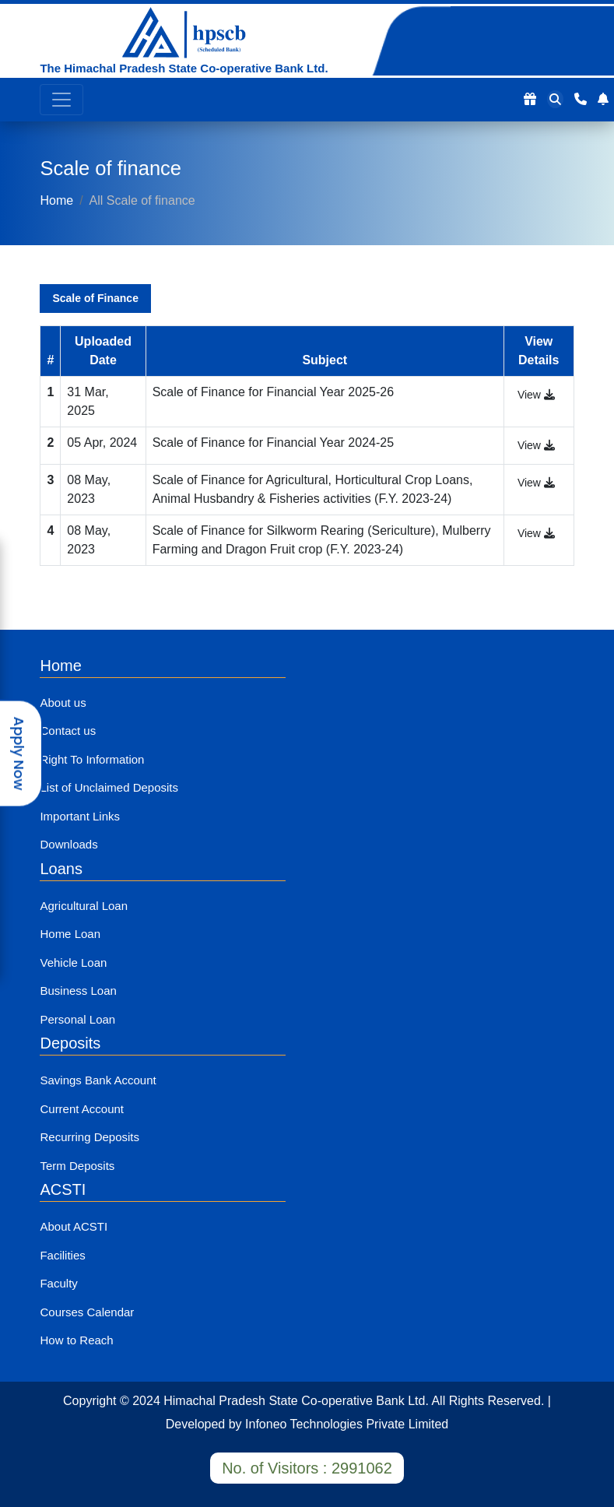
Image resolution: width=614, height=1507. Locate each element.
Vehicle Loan (73, 962)
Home (56, 200)
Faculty (58, 1283)
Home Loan (70, 933)
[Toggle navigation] (61, 99)
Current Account (82, 1108)
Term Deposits (77, 1165)
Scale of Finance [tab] (95, 298)
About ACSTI (73, 1226)
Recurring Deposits (89, 1136)
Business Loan (78, 990)
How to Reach (76, 1340)
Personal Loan (77, 1019)
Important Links (80, 816)
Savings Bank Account (98, 1080)
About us (63, 702)
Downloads (68, 844)
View (536, 394)
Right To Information (92, 759)
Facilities (62, 1255)
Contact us (68, 730)
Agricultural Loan (84, 905)
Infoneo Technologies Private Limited (346, 1424)
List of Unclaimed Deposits (109, 787)
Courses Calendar (87, 1312)
